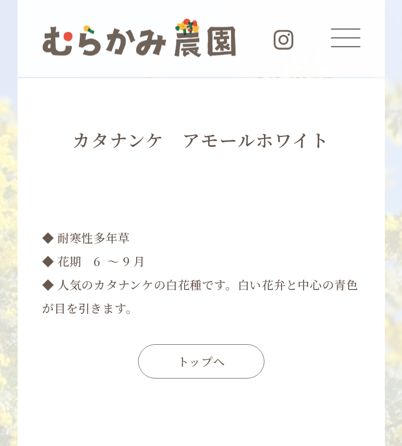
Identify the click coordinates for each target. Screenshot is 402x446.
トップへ (201, 361)
